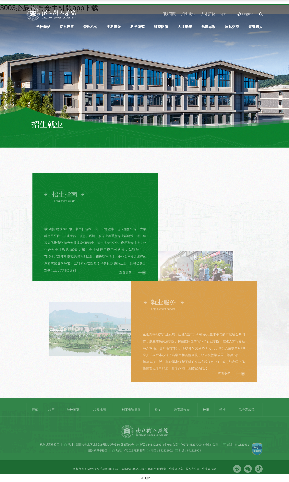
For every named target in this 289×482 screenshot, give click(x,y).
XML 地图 (144, 478)
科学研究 (137, 27)
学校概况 (43, 27)
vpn (223, 14)
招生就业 (188, 14)
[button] (261, 14)
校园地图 (99, 415)
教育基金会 (182, 415)
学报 (222, 415)
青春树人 (255, 27)
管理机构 (90, 27)
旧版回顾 (169, 14)
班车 (35, 415)
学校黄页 (73, 415)
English (245, 14)
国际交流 (232, 27)
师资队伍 (161, 27)
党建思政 (208, 27)
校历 (51, 415)
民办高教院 (247, 415)
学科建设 (114, 27)
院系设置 (67, 27)
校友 (158, 415)
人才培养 (185, 27)
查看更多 (125, 278)
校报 (206, 415)
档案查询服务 (131, 415)
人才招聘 (208, 14)
